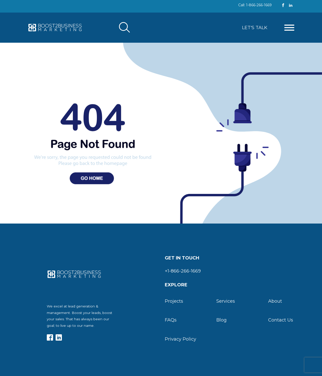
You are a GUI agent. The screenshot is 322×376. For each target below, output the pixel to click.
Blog (221, 320)
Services (225, 301)
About (275, 301)
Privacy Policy (180, 339)
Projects (174, 301)
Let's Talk (254, 27)
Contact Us (280, 320)
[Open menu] (289, 28)
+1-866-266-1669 (183, 271)
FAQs (171, 320)
